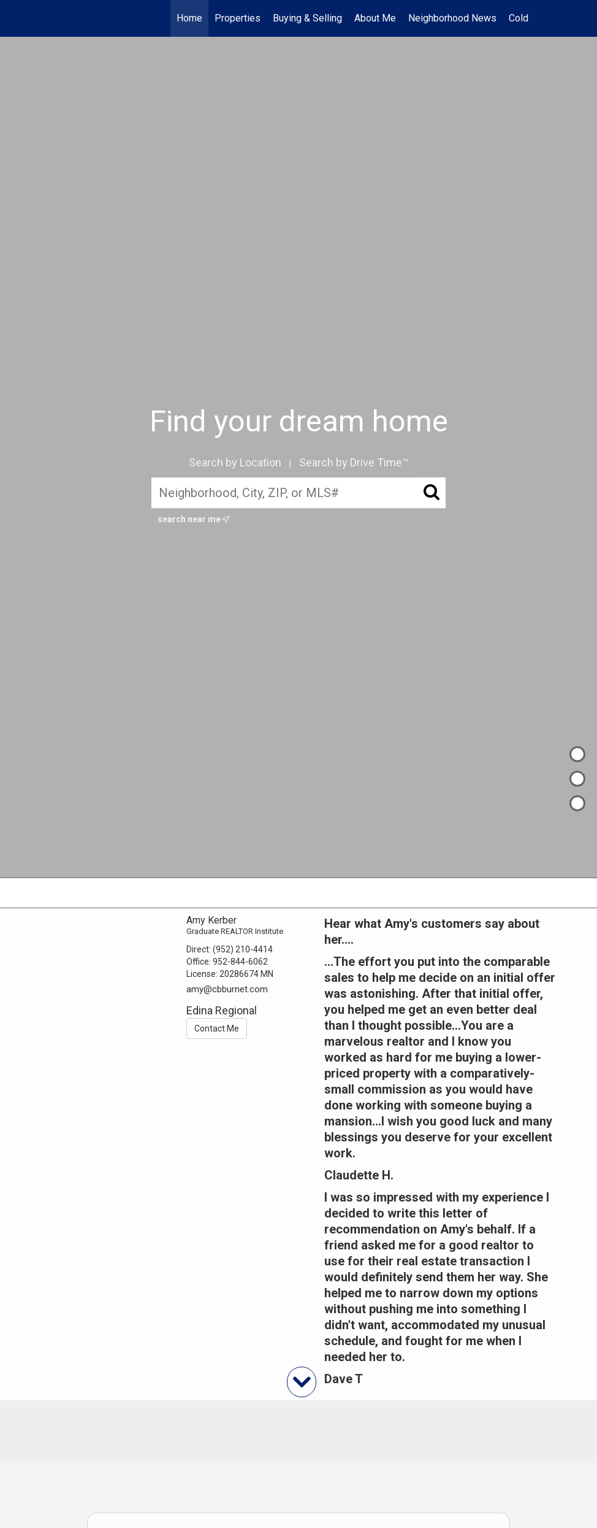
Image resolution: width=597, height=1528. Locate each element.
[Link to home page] (75, 18)
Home (189, 18)
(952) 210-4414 (243, 949)
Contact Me (216, 1028)
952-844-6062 (240, 962)
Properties (237, 18)
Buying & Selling (307, 18)
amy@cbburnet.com (227, 989)
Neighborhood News (452, 18)
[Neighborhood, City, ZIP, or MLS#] (298, 493)
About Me (375, 18)
